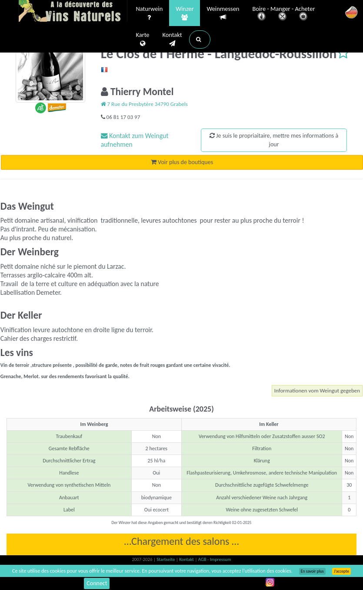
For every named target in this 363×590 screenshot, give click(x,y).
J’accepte (341, 571)
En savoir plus (312, 571)
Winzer (184, 13)
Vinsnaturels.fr (73, 12)
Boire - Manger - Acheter (283, 14)
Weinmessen (222, 13)
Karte (143, 39)
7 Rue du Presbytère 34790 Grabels (144, 104)
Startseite (166, 559)
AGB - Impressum (214, 559)
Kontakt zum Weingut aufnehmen (135, 140)
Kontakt (172, 39)
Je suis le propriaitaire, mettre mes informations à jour (274, 140)
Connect (97, 583)
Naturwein (149, 13)
